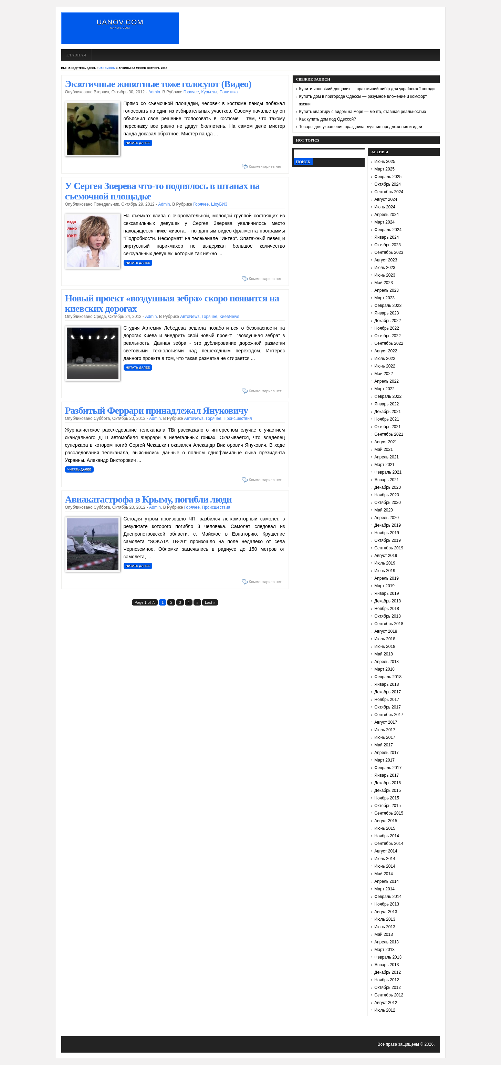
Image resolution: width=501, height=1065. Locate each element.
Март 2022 (384, 388)
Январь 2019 (386, 593)
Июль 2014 (384, 858)
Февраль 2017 (387, 767)
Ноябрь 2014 (386, 836)
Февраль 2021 (387, 472)
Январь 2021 (386, 479)
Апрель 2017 (386, 752)
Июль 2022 (384, 358)
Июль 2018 (384, 639)
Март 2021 (384, 464)
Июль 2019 (384, 563)
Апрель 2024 (386, 214)
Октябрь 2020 (387, 502)
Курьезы (209, 92)
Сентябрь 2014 (388, 843)
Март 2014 (384, 889)
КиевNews (229, 316)
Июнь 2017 (384, 737)
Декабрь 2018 (387, 601)
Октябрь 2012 (387, 987)
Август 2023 (385, 260)
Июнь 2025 (384, 161)
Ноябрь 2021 (386, 419)
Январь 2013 (386, 964)
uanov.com (120, 22)
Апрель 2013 (386, 942)
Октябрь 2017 (387, 707)
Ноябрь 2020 (386, 495)
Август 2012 (385, 1002)
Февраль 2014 (387, 896)
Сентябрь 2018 (388, 623)
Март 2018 (384, 669)
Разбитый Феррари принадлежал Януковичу (156, 410)
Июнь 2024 (384, 207)
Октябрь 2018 (387, 616)
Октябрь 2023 (387, 244)
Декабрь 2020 (387, 487)
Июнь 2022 (384, 366)
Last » (210, 602)
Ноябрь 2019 (386, 532)
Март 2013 (384, 949)
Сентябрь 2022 (388, 343)
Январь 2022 (386, 404)
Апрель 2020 (386, 517)
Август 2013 (385, 911)
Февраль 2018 (387, 676)
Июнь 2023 (384, 275)
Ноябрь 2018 (386, 608)
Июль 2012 (384, 1010)
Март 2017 (384, 760)
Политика (228, 92)
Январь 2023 (386, 313)
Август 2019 (385, 555)
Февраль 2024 (387, 229)
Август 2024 (385, 199)
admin (154, 92)
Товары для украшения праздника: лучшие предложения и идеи (360, 126)
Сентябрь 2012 (388, 995)
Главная (76, 55)
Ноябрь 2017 (386, 699)
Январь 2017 (386, 775)
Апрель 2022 (386, 381)
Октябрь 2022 (387, 335)
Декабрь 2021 (387, 411)
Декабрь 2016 (387, 782)
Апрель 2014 (386, 881)
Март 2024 (384, 222)
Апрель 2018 (386, 661)
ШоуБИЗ (219, 204)
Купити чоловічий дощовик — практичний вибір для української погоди (367, 88)
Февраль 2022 (387, 396)
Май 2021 (383, 449)
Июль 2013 (384, 919)
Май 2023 (383, 282)
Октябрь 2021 (387, 426)
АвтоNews (189, 316)
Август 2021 (385, 442)
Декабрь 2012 (387, 972)
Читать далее (138, 143)
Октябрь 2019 (387, 540)
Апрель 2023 (386, 290)
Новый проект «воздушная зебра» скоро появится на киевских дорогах (172, 303)
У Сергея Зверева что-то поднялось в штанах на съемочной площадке (162, 190)
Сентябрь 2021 (388, 434)
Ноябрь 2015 (386, 798)
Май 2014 (383, 873)
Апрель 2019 (386, 578)
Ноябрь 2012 (386, 980)
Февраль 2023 (387, 305)
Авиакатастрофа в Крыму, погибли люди (148, 499)
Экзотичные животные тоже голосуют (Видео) (158, 84)
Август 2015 (385, 820)
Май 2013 (383, 934)
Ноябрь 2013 (386, 904)
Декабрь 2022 (387, 320)
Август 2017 (385, 722)
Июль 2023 (384, 267)
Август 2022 (385, 351)
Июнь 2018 (384, 646)
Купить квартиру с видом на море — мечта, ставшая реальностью (362, 111)
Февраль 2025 (387, 176)
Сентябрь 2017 (388, 714)
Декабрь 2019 (387, 525)
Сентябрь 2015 (388, 813)
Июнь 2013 (384, 926)
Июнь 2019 (384, 570)
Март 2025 (384, 169)
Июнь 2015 (384, 828)
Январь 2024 (386, 237)
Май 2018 (383, 654)
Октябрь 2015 (387, 805)
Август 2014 (385, 851)
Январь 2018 (386, 684)
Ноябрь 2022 (386, 328)
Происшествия (237, 418)
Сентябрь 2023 (388, 252)
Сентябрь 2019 (388, 548)
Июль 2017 (384, 729)
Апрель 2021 (386, 457)
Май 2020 (383, 510)
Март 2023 (384, 298)
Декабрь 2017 (387, 692)
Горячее (191, 92)
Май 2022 (383, 373)
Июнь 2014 (384, 866)
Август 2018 (385, 631)
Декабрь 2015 (387, 790)
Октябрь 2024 (387, 184)
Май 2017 (383, 745)
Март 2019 (384, 585)
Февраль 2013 (387, 957)
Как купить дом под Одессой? (327, 119)
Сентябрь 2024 (388, 191)
